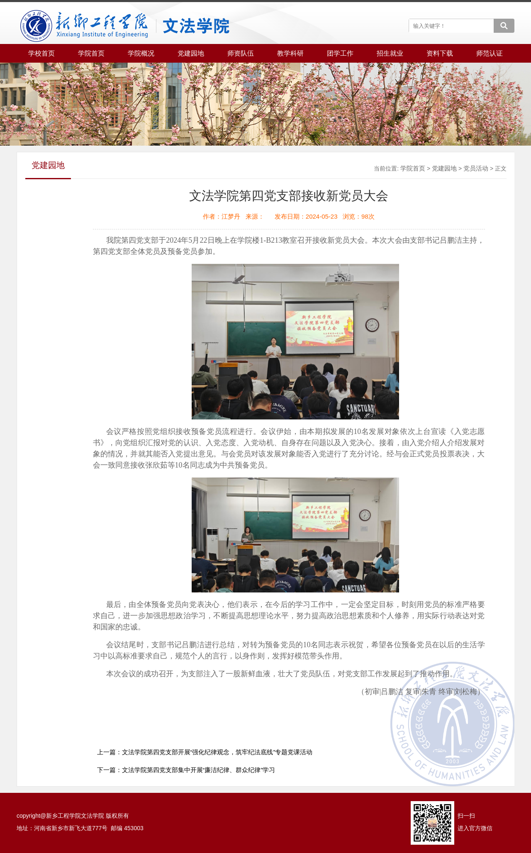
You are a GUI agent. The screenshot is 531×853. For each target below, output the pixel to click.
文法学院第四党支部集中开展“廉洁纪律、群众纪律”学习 (198, 769)
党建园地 (444, 168)
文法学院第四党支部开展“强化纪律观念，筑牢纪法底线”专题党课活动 (217, 752)
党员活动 (475, 168)
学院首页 (412, 168)
